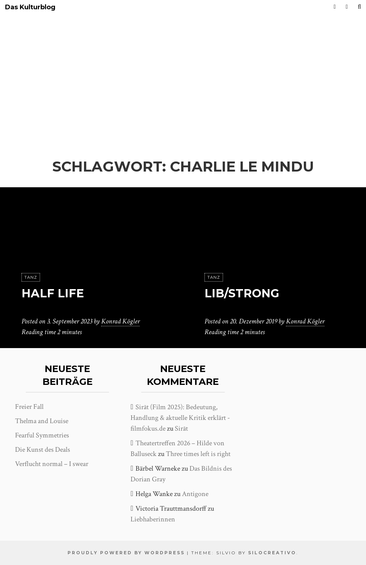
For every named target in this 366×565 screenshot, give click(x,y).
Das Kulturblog (30, 7)
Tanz (30, 277)
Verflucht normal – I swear (51, 464)
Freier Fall (29, 406)
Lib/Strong (241, 293)
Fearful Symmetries (42, 435)
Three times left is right (198, 454)
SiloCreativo (272, 552)
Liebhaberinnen (152, 519)
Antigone (195, 494)
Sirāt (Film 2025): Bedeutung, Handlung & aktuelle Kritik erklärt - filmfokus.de (180, 417)
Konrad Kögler (120, 321)
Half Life (52, 293)
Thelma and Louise (41, 421)
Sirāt (181, 428)
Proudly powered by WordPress (126, 552)
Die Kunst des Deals (42, 449)
